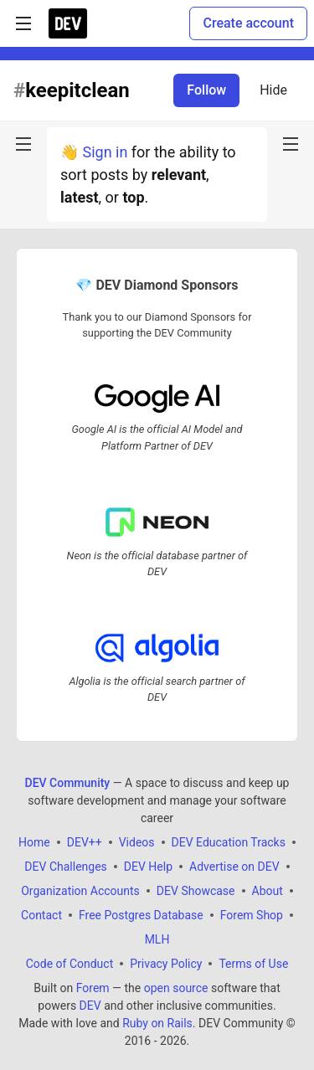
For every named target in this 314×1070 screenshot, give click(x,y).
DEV (90, 1005)
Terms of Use (253, 963)
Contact (41, 915)
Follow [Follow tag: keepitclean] (206, 90)
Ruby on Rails (157, 1023)
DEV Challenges (65, 866)
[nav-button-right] (290, 144)
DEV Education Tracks (229, 842)
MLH (157, 939)
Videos (137, 842)
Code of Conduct (70, 963)
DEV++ (84, 842)
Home (34, 842)
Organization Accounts (80, 891)
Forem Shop (251, 915)
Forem (93, 988)
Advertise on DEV (234, 866)
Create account (248, 23)
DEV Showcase (196, 891)
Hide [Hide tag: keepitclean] (273, 90)
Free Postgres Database (141, 915)
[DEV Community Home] (68, 23)
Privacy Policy (166, 963)
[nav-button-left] (23, 144)
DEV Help (148, 866)
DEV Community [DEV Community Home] (68, 783)
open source (176, 988)
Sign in (104, 152)
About (267, 891)
